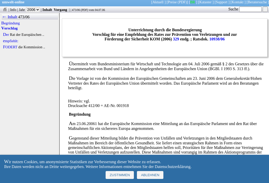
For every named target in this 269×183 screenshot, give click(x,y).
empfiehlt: (10, 41)
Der (6, 35)
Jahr (29, 10)
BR (192, 2)
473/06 (76, 9)
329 (176, 39)
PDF (84, 9)
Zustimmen (120, 175)
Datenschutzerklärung (172, 166)
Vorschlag (9, 28)
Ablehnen (150, 175)
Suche (245, 9)
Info (13, 10)
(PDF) (182, 2)
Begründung (10, 23)
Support (222, 2)
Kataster (205, 2)
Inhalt (47, 10)
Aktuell (157, 2)
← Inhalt (9, 17)
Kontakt (237, 2)
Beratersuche (257, 2)
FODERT (10, 47)
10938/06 (217, 39)
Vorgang (60, 10)
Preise (172, 2)
